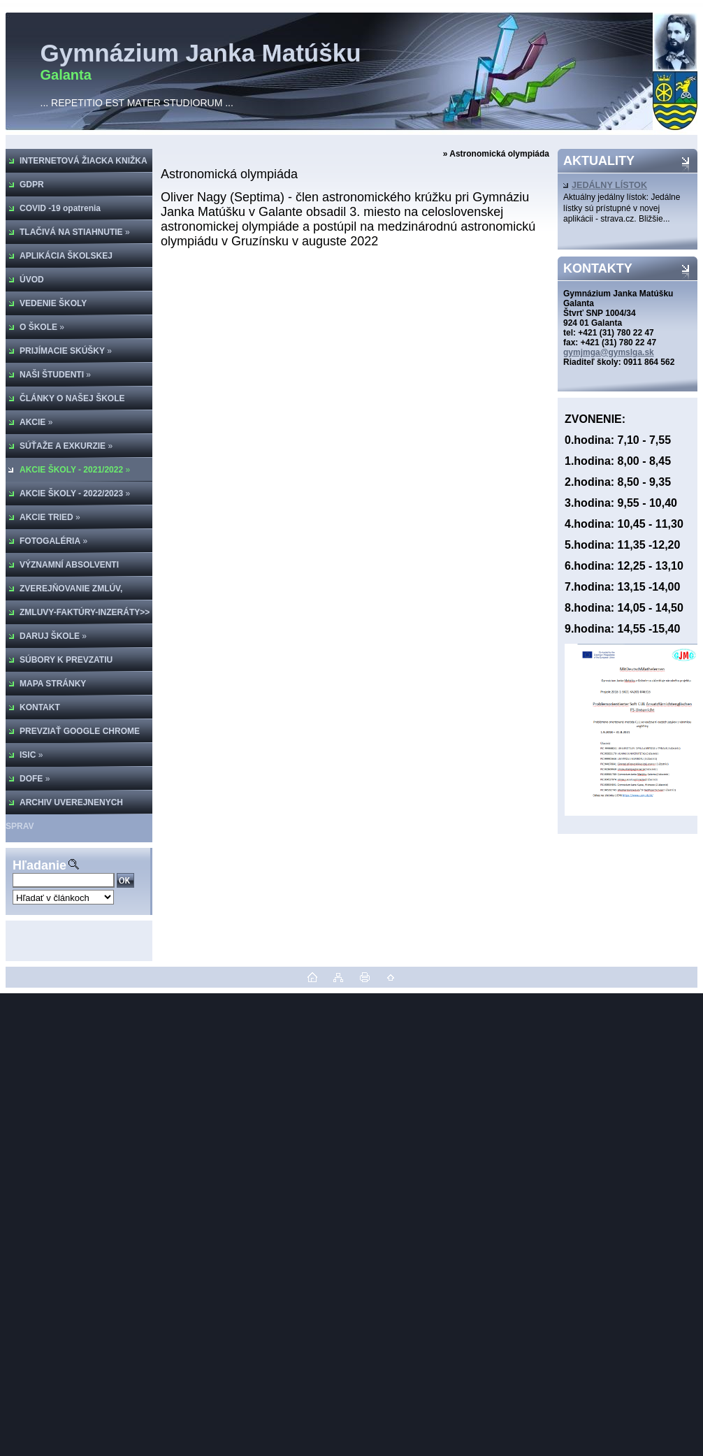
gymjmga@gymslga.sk (608, 352)
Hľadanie (39, 865)
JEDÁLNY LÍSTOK (605, 185)
